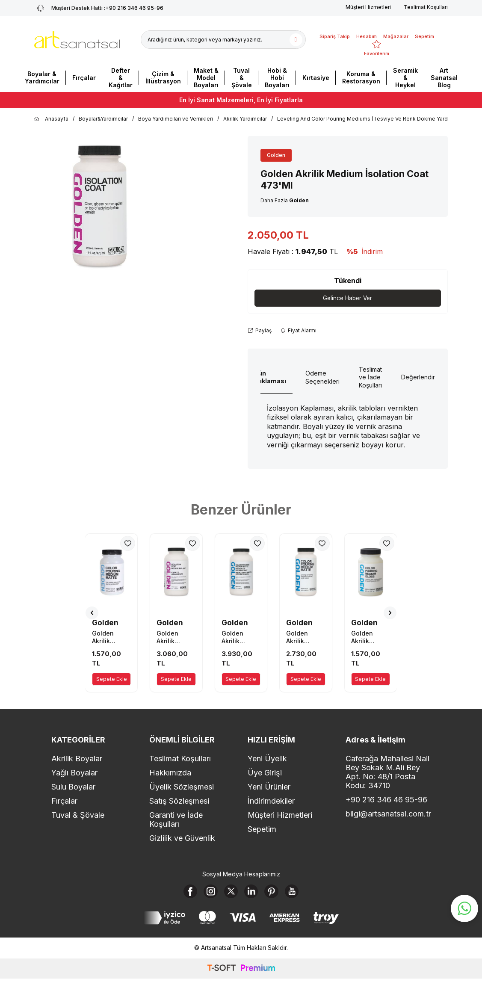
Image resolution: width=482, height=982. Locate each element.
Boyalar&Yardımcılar (103, 118)
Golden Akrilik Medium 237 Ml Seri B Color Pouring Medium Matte (110, 637)
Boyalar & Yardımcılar (42, 77)
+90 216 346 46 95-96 (386, 800)
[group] (98, 207)
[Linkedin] (252, 893)
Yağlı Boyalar (74, 773)
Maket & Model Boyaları (206, 78)
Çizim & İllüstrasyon (163, 77)
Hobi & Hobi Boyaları (277, 78)
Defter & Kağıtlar (121, 78)
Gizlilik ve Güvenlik (182, 838)
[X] (229, 893)
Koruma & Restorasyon (361, 77)
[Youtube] (299, 893)
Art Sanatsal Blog (444, 78)
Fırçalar (84, 77)
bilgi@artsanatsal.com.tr (388, 814)
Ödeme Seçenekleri (322, 377)
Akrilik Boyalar (76, 758)
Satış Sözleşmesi (179, 801)
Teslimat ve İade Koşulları (370, 377)
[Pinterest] (276, 893)
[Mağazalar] (395, 31)
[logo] (77, 40)
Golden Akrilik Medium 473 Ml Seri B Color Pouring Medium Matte (305, 637)
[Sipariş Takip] (334, 31)
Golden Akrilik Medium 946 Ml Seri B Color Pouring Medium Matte (240, 637)
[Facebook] (182, 893)
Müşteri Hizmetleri (368, 7)
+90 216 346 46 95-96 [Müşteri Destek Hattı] (98, 8)
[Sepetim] (424, 31)
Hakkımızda (170, 773)
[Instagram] (205, 893)
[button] (92, 613)
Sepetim (262, 829)
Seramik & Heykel (405, 78)
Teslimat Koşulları (426, 7)
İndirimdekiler (271, 801)
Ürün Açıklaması (268, 377)
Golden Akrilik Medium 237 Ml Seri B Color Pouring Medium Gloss (369, 637)
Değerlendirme (422, 377)
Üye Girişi (265, 773)
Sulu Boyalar (73, 787)
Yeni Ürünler (269, 787)
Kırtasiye (315, 77)
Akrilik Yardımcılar (245, 118)
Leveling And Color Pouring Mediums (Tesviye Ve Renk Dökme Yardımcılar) (371, 118)
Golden (276, 155)
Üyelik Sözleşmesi (181, 787)
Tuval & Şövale (241, 78)
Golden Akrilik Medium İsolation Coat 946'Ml (175, 637)
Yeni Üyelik (267, 758)
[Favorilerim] (376, 48)
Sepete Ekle (111, 679)
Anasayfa (51, 119)
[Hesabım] (366, 31)
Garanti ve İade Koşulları (176, 820)
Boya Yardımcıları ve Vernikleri (175, 118)
